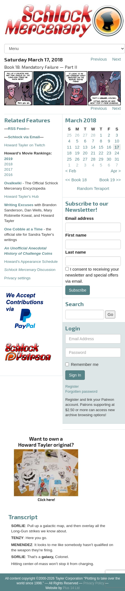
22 (101, 153)
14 (93, 147)
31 (116, 159)
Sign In (75, 375)
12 (77, 147)
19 (77, 153)
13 (85, 147)
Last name (75, 252)
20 (85, 153)
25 (69, 135)
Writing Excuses (18, 205)
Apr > (116, 170)
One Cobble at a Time (23, 229)
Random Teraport (93, 188)
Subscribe (77, 290)
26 (77, 135)
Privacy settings (17, 278)
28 (93, 135)
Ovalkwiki (13, 183)
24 (116, 153)
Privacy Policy (93, 583)
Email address (79, 218)
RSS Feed (17, 129)
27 (85, 135)
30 (109, 159)
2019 (8, 159)
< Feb (70, 170)
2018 (8, 164)
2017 (8, 169)
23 (109, 153)
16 (109, 147)
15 (101, 147)
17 (116, 147)
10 (116, 141)
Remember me (81, 364)
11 (69, 147)
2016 (8, 175)
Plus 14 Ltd (71, 588)
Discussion (30, 270)
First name (75, 235)
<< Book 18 (76, 179)
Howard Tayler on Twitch (24, 145)
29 (101, 159)
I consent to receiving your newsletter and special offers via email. (92, 275)
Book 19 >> (110, 179)
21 (93, 153)
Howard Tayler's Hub (21, 196)
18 (69, 153)
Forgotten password (81, 391)
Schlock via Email (24, 137)
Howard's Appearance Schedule (31, 261)
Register (72, 386)
